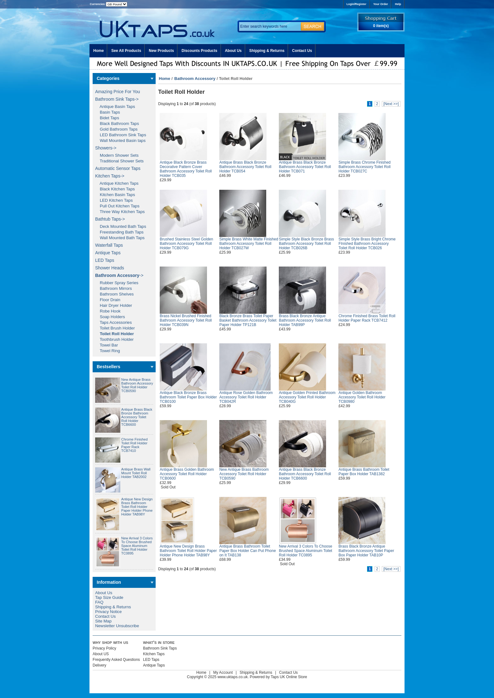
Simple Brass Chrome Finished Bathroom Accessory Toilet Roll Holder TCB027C (364, 166)
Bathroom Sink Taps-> (117, 99)
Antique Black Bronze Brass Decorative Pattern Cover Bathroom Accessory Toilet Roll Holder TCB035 (186, 169)
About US (101, 654)
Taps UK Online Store (289, 677)
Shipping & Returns (266, 50)
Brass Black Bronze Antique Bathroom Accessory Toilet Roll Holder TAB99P (305, 320)
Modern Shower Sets (117, 155)
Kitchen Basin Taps (115, 194)
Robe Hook (108, 311)
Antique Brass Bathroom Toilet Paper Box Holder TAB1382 (363, 471)
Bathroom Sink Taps (160, 648)
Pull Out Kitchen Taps (117, 206)
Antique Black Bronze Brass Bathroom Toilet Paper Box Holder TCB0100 (188, 397)
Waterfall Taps (109, 245)
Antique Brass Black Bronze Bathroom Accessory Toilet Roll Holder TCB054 (245, 166)
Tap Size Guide (109, 597)
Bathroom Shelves (114, 294)
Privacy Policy (104, 648)
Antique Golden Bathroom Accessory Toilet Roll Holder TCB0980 (361, 397)
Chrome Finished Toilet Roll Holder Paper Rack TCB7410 (134, 445)
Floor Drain (107, 299)
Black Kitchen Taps (115, 189)
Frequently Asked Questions (116, 659)
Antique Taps (108, 252)
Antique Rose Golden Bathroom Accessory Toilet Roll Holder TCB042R (246, 397)
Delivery (99, 665)
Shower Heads (109, 267)
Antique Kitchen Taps (117, 183)
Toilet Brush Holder (115, 328)
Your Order (380, 4)
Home (98, 50)
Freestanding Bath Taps (119, 232)
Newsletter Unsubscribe (117, 625)
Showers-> (105, 147)
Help (398, 4)
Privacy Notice (108, 611)
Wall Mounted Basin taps (120, 140)
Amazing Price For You (117, 91)
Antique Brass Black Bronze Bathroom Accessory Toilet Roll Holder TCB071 (305, 166)
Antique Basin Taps (115, 106)
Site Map (103, 621)
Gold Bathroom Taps (116, 129)
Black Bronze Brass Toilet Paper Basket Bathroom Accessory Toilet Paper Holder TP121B (247, 320)
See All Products (126, 50)
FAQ (99, 602)
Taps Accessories (113, 322)
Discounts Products (199, 50)
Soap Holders (110, 316)
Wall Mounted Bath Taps (120, 237)
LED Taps (104, 260)
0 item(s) (380, 26)
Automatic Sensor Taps (118, 168)
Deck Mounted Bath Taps (120, 226)
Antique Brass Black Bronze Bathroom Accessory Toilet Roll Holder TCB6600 (136, 417)
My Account (223, 672)
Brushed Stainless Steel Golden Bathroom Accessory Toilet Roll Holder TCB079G (186, 243)
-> (119, 275)
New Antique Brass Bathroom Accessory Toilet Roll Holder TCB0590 (137, 385)
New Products (161, 50)
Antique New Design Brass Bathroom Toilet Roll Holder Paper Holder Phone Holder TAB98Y (137, 506)
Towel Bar (106, 345)
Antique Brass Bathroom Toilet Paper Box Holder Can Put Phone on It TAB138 (247, 550)
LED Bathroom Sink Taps (120, 134)
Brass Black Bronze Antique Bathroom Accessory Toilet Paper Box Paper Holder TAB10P (366, 550)
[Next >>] (391, 104)
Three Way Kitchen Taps (120, 211)
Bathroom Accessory (194, 78)
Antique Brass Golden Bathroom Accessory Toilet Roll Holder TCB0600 (187, 474)
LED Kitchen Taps (114, 200)
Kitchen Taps (154, 654)
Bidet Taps (107, 117)
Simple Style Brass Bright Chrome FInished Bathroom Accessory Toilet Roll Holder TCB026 (366, 243)
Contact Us (302, 50)
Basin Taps (107, 112)
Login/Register (356, 4)
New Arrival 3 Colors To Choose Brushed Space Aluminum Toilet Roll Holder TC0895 (137, 545)
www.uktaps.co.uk (232, 677)
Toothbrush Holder (114, 339)
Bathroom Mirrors (113, 288)
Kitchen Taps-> (109, 175)
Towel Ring (107, 350)
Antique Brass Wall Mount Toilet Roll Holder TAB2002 (136, 473)
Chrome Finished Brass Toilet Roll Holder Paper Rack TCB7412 (366, 318)
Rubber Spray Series (116, 282)
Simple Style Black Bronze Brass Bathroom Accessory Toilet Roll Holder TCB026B (306, 243)
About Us (233, 50)
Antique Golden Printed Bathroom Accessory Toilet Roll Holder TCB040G (307, 397)
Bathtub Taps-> (110, 219)
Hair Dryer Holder (113, 305)
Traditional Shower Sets (119, 161)
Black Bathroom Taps (117, 123)
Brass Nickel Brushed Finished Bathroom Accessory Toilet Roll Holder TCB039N (186, 320)
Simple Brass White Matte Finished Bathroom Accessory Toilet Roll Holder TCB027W (248, 243)
